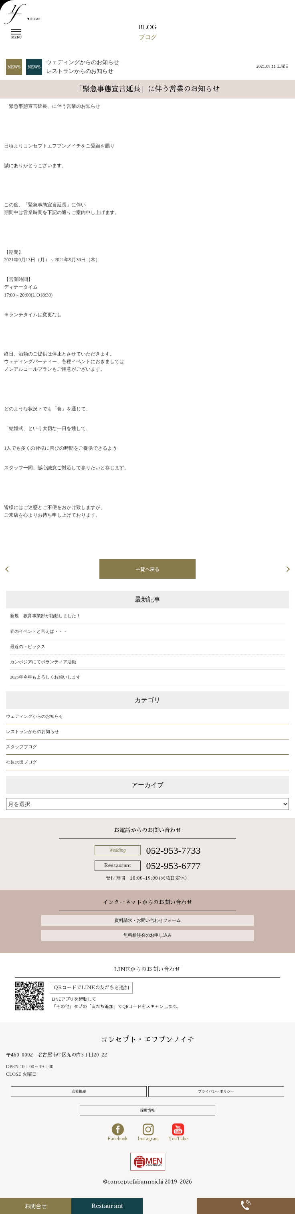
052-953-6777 (173, 866)
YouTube (178, 1132)
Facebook (117, 1132)
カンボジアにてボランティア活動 (43, 661)
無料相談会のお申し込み (147, 935)
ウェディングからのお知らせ (82, 62)
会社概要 (79, 1091)
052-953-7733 (173, 850)
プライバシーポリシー (216, 1091)
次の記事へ (263, 569)
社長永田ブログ (21, 762)
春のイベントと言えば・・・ (38, 631)
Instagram (148, 1132)
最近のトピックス (27, 646)
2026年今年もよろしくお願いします (45, 677)
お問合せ (49, 1206)
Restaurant (147, 1206)
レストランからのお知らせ (79, 71)
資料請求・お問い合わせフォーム (147, 920)
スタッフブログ (21, 746)
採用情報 (147, 1110)
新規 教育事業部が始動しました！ (45, 615)
